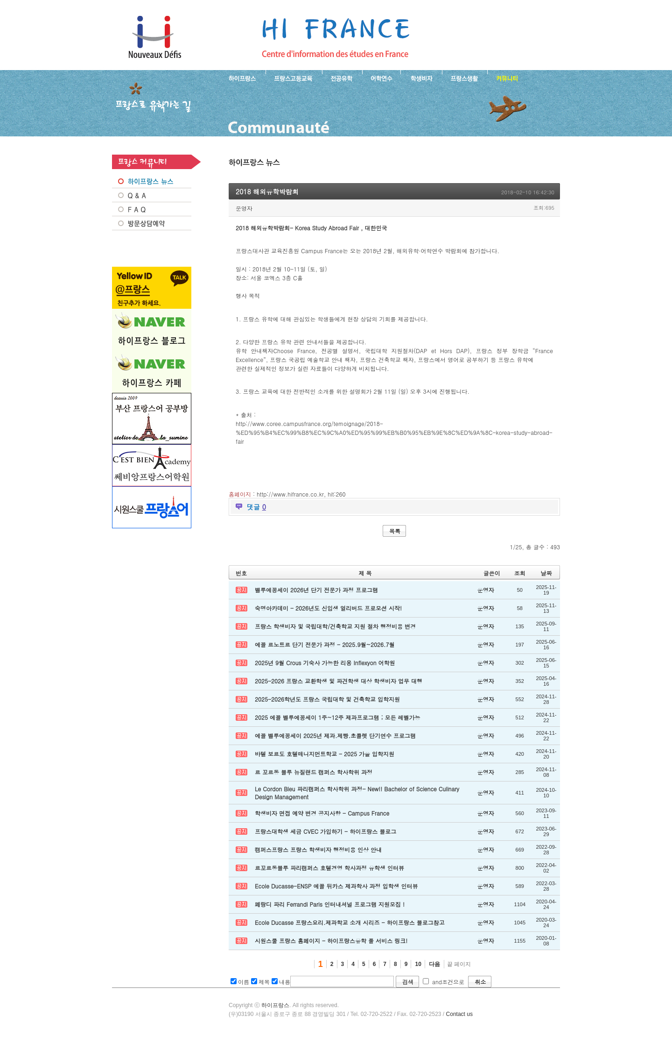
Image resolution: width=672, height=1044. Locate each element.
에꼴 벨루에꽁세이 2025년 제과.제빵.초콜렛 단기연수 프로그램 (335, 735)
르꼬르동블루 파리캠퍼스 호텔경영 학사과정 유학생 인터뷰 (329, 868)
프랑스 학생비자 (421, 77)
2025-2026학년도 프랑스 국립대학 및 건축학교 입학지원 (327, 699)
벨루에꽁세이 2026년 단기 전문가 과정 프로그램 (316, 590)
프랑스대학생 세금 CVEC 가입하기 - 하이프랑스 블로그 (325, 831)
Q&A (151, 195)
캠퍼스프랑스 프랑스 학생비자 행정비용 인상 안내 (318, 849)
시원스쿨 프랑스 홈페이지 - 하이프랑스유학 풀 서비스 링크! (331, 941)
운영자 (244, 208)
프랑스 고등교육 (294, 77)
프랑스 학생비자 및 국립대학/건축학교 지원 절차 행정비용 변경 (335, 626)
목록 (394, 531)
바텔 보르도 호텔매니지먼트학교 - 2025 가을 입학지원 (324, 754)
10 (418, 964)
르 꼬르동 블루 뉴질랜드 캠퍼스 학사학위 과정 (313, 772)
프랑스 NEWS (151, 181)
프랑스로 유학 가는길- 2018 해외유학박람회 (335, 37)
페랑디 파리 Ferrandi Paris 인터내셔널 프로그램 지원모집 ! (330, 904)
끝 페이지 (459, 964)
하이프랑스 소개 (240, 77)
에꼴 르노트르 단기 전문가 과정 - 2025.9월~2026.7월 (325, 644)
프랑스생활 (464, 77)
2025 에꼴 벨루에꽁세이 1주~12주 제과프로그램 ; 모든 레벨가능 (337, 717)
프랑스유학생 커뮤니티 (506, 77)
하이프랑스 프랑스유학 (154, 37)
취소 (480, 982)
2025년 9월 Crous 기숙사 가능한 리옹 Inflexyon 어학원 (325, 663)
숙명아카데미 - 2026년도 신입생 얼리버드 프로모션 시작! (328, 608)
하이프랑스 (275, 1005)
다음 (434, 964)
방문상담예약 (151, 223)
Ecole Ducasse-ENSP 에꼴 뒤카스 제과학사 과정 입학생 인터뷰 (336, 886)
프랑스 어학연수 (381, 77)
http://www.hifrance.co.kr (290, 494)
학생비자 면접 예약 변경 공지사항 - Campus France (322, 813)
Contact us (459, 1014)
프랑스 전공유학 (342, 77)
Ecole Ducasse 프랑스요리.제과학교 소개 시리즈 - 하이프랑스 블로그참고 (350, 922)
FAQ (151, 209)
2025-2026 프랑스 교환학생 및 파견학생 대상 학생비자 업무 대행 (338, 681)
